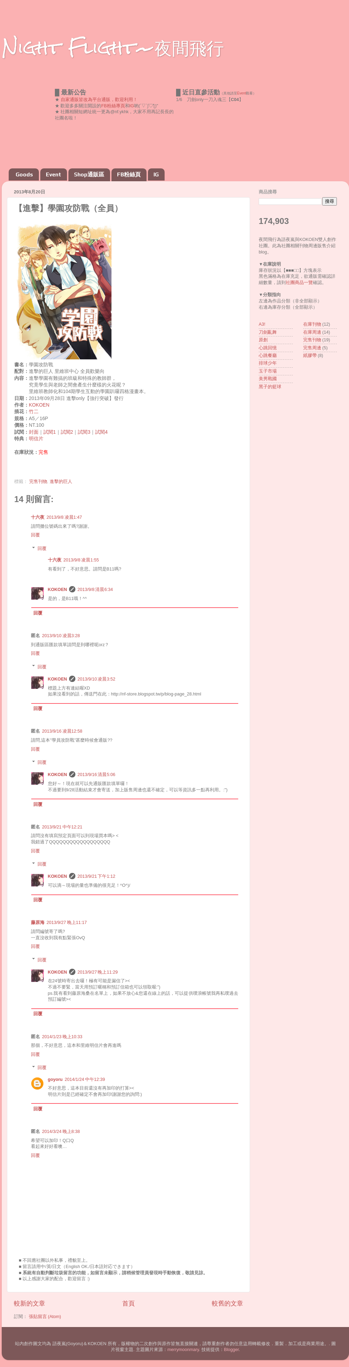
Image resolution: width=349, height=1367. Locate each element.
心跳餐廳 (268, 355)
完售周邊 (312, 347)
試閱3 (84, 432)
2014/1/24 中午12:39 (85, 1079)
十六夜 (37, 517)
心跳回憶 (268, 347)
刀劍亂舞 (268, 332)
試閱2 (67, 432)
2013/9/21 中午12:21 (62, 827)
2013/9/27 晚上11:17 (67, 922)
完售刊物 (38, 481)
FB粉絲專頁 (113, 105)
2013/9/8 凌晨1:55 (81, 560)
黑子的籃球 (270, 386)
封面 (34, 432)
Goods (24, 174)
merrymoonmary (183, 1349)
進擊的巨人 (61, 481)
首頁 (128, 1303)
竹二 (34, 411)
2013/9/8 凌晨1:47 (64, 517)
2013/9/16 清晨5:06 (96, 774)
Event (241, 93)
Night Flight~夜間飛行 (113, 47)
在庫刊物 (312, 324)
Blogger (231, 1349)
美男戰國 (268, 378)
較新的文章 (29, 1303)
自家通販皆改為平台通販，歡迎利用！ (99, 99)
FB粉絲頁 (129, 174)
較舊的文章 (227, 1303)
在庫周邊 (312, 332)
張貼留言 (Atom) (45, 1316)
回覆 (35, 535)
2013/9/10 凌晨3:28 (61, 635)
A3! (262, 324)
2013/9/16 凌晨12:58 (62, 731)
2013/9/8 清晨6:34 (95, 589)
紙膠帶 (310, 355)
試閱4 (101, 432)
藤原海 (37, 922)
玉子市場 (268, 371)
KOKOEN (39, 405)
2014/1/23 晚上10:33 (62, 1036)
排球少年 (268, 363)
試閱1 (49, 432)
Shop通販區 (89, 174)
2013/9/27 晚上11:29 (97, 972)
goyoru (55, 1079)
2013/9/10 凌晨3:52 (96, 679)
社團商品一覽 (299, 282)
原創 (263, 339)
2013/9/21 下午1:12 (96, 876)
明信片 (36, 438)
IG (132, 105)
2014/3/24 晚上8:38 (61, 1131)
